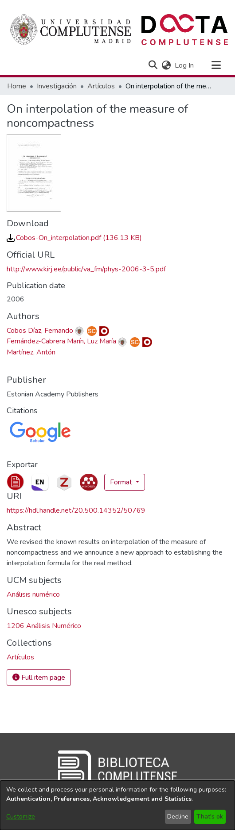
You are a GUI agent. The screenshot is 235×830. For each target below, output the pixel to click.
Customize (20, 816)
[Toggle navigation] (216, 65)
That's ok (209, 816)
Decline (177, 816)
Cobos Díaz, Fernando (40, 330)
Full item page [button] (38, 677)
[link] (74, 238)
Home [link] (16, 86)
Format (122, 482)
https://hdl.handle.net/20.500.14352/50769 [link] (76, 510)
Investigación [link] (57, 86)
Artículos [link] (101, 86)
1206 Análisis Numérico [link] (44, 626)
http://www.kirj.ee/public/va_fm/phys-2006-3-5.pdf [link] (86, 269)
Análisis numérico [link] (33, 594)
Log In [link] (185, 65)
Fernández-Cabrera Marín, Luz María (61, 341)
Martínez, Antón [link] (31, 352)
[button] (152, 65)
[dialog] (117, 805)
